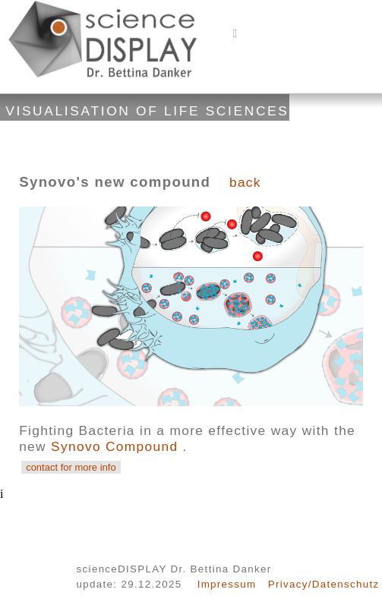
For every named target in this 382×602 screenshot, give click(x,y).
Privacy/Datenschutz (324, 584)
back (245, 182)
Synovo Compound (117, 446)
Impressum (227, 584)
